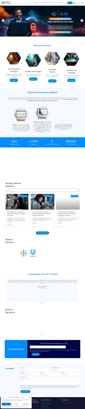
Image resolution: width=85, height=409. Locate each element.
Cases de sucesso (71, 395)
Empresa (22, 365)
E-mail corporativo (54, 360)
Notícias (53, 2)
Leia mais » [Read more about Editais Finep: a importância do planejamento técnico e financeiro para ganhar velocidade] (60, 215)
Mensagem (22, 370)
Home (29, 2)
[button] (29, 397)
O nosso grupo (45, 3)
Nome (21, 360)
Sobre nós (64, 395)
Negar (16, 404)
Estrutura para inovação (46, 395)
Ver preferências (26, 404)
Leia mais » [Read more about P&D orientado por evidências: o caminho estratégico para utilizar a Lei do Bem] (9, 217)
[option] (42, 21)
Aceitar (6, 404)
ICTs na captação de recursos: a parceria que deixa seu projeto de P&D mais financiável (41, 206)
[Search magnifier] (78, 183)
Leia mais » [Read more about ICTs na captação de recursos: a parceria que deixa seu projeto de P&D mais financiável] (34, 215)
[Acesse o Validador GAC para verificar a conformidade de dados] (65, 402)
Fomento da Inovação (45, 400)
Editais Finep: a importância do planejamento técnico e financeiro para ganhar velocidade (67, 206)
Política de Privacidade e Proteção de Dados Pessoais (19, 406)
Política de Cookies (7, 406)
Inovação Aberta (44, 398)
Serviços (36, 3)
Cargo (41, 365)
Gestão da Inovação (45, 397)
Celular (62, 365)
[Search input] (42, 183)
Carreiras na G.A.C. (62, 2)
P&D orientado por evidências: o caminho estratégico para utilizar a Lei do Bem (16, 206)
